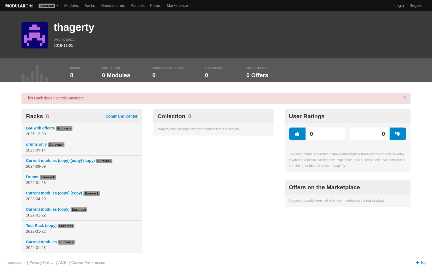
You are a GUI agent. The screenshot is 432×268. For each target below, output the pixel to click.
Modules (71, 5)
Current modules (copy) (47, 209)
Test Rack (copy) (41, 225)
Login (399, 5)
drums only (36, 144)
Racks (89, 5)
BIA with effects (40, 128)
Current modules (41, 242)
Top (421, 262)
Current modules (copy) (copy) (54, 193)
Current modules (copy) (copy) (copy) (60, 160)
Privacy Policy (41, 262)
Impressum (15, 262)
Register (416, 5)
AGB (62, 262)
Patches (138, 5)
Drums (32, 177)
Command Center (122, 116)
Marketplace (177, 5)
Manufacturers (113, 5)
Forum (155, 5)
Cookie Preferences (88, 262)
